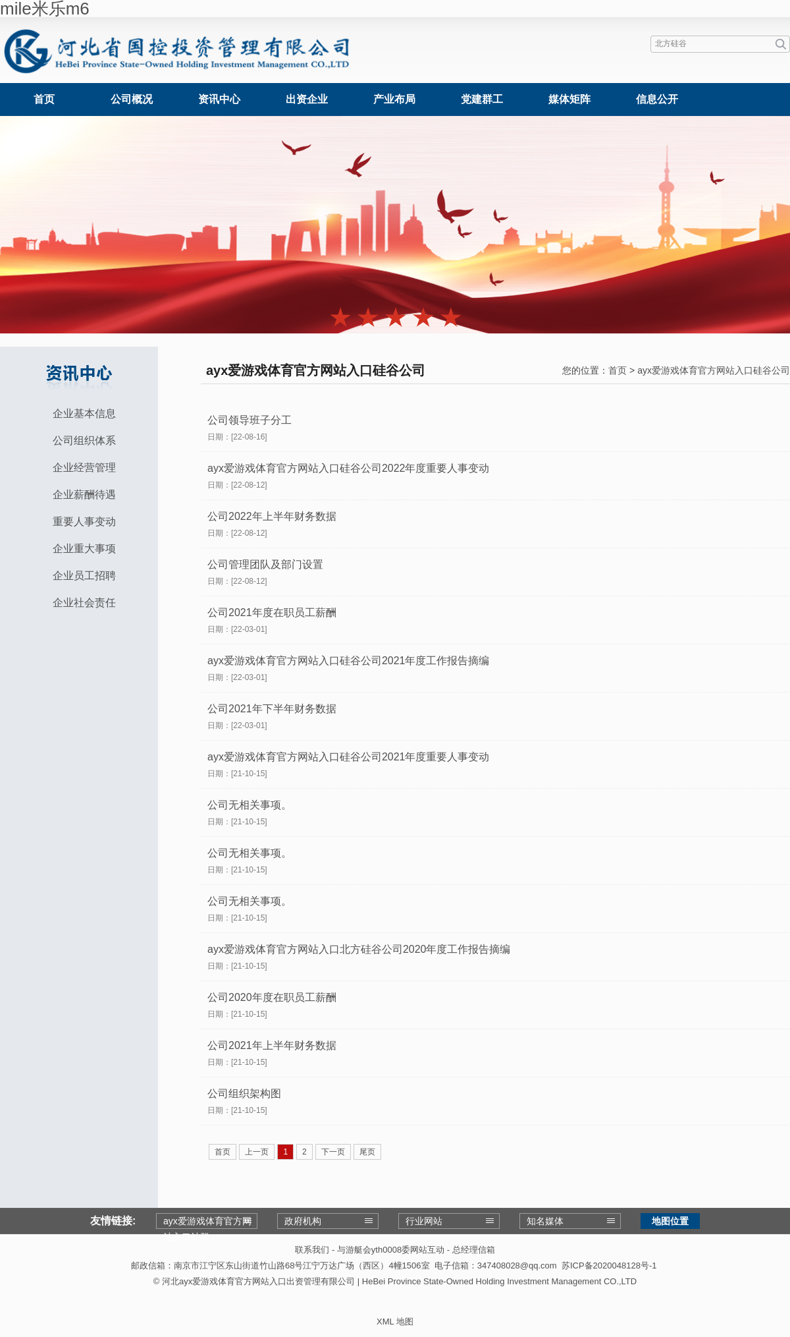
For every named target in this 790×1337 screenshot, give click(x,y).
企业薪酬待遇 (84, 494)
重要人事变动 (84, 521)
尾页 (367, 1151)
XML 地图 (395, 1321)
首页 (44, 99)
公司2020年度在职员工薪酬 (271, 997)
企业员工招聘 (84, 575)
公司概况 (132, 99)
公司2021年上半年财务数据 (271, 1045)
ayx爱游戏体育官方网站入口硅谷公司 (713, 370)
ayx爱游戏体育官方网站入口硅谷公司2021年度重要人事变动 (348, 756)
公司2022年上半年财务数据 (271, 516)
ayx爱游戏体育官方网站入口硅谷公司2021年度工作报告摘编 (348, 660)
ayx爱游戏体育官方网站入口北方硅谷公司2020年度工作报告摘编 (359, 949)
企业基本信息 (84, 413)
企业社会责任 (84, 602)
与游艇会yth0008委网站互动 (390, 1250)
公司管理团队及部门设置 (265, 564)
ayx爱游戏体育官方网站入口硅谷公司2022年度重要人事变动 (348, 468)
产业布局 (394, 99)
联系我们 (312, 1250)
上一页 (257, 1151)
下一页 (333, 1151)
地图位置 (670, 1221)
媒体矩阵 (569, 99)
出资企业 (307, 99)
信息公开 (657, 99)
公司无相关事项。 (249, 805)
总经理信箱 (473, 1250)
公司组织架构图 (244, 1093)
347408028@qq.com (517, 1265)
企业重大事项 (84, 548)
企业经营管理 (84, 467)
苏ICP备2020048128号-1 (609, 1265)
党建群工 (482, 99)
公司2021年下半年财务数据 (271, 708)
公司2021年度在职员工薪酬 (271, 612)
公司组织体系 (84, 440)
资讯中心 (219, 99)
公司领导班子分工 (249, 420)
